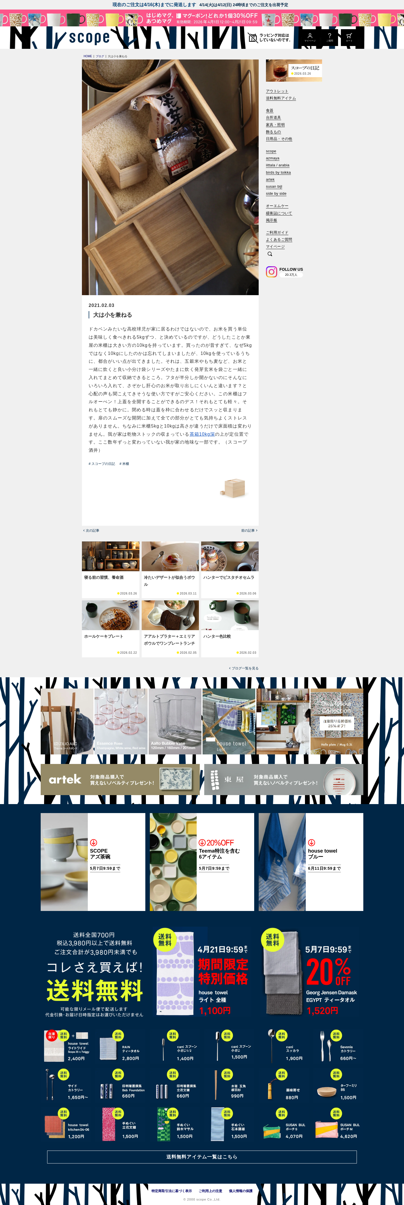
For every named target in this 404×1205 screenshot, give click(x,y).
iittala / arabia (278, 165)
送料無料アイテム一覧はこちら (202, 1157)
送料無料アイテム (281, 98)
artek (270, 179)
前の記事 (248, 531)
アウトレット (277, 91)
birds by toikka (278, 172)
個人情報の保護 (240, 1191)
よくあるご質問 (279, 239)
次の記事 (92, 531)
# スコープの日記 (102, 464)
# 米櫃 (124, 464)
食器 (270, 110)
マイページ (275, 246)
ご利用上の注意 (210, 1191)
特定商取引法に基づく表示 (172, 1191)
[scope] (87, 37)
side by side (276, 193)
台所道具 (273, 117)
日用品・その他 (279, 139)
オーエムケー (277, 206)
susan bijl (274, 186)
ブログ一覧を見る (245, 668)
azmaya (272, 158)
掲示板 (271, 220)
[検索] (270, 254)
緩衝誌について (279, 213)
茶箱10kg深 (202, 434)
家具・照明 (275, 125)
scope (271, 151)
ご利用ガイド (277, 232)
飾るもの (273, 132)
